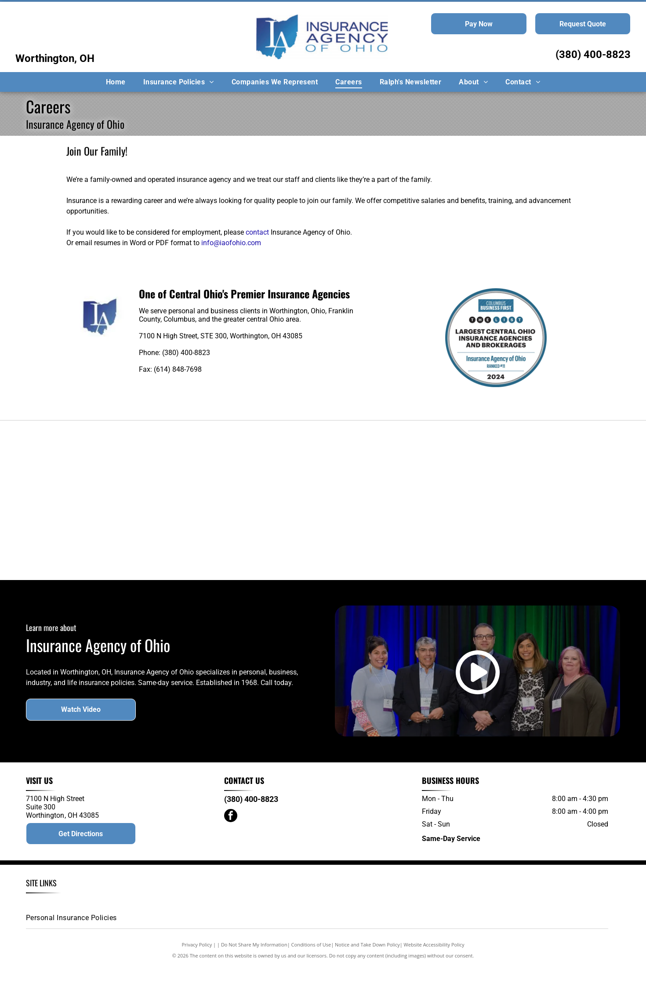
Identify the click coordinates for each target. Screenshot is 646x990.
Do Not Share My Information (254, 969)
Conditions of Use (311, 969)
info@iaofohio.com (231, 243)
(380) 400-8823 (593, 54)
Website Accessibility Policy (434, 969)
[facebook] (230, 841)
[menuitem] (115, 82)
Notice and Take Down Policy (367, 969)
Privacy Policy (197, 969)
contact (257, 232)
